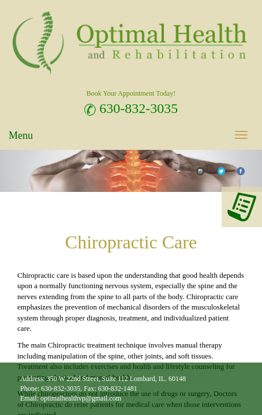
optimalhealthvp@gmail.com (80, 398)
